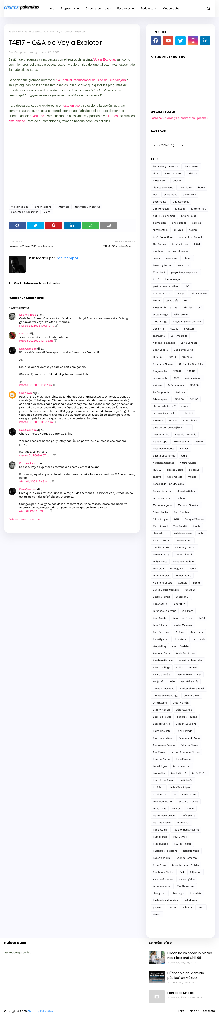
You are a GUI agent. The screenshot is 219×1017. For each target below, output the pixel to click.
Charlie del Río (161, 547)
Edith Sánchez (189, 342)
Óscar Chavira (161, 434)
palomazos (189, 194)
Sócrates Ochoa (186, 490)
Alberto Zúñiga (161, 667)
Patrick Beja (160, 836)
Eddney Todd (27, 314)
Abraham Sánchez (163, 462)
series (201, 533)
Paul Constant (161, 632)
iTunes (113, 116)
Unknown (25, 393)
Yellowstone (181, 314)
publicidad (187, 413)
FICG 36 (194, 385)
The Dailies (159, 243)
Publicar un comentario (24, 519)
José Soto (158, 787)
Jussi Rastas (160, 794)
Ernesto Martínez (163, 737)
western (180, 498)
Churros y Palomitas (40, 1011)
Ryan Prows (159, 864)
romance (158, 420)
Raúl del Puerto (182, 843)
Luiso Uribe (159, 808)
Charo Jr (190, 589)
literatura (180, 639)
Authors (182, 582)
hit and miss (188, 215)
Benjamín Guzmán (164, 681)
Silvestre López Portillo (185, 864)
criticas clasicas (178, 251)
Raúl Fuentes (181, 512)
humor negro (172, 279)
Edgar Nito (179, 603)
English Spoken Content (187, 321)
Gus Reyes (159, 752)
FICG (155, 194)
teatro (172, 907)
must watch (160, 180)
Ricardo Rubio (183, 575)
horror (156, 300)
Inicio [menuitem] (50, 8)
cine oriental (190, 420)
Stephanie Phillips (163, 872)
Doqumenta (160, 371)
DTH (176, 519)
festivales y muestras (87, 206)
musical (192, 476)
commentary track (164, 413)
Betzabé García (189, 681)
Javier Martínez (182, 766)
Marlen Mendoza (183, 625)
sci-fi (186, 286)
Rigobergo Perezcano (165, 850)
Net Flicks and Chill (164, 215)
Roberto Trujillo (162, 857)
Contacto (209, 1011)
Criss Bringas (160, 519)
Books (196, 582)
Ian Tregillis (176, 568)
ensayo (157, 476)
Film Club (158, 568)
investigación (161, 639)
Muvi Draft (159, 272)
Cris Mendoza (161, 208)
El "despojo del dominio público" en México (185, 975)
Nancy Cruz (182, 822)
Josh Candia (160, 617)
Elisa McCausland (186, 723)
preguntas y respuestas (24, 211)
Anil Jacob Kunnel (186, 667)
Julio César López (180, 787)
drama (201, 187)
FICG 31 (177, 371)
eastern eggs (160, 314)
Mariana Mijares (162, 505)
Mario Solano (182, 441)
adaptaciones (181, 201)
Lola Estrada (160, 625)
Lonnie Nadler (161, 575)
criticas (192, 173)
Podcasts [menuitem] (147, 8)
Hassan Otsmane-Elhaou (185, 752)
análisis (157, 385)
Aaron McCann (161, 653)
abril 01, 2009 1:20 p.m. (34, 511)
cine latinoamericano (165, 258)
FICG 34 (190, 371)
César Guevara (184, 709)
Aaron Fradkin (180, 646)
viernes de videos (163, 187)
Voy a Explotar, (104, 59)
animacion (159, 222)
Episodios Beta (162, 730)
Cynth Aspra (160, 702)
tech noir (187, 907)
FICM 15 (173, 420)
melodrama (190, 900)
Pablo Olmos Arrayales (186, 829)
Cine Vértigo (160, 321)
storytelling (159, 646)
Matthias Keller (162, 822)
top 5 (156, 279)
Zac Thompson (185, 886)
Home (181, 1011)
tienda (157, 914)
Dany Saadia (160, 349)
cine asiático (160, 533)
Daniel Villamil (183, 554)
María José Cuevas (164, 815)
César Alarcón (181, 702)
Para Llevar (185, 187)
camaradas (170, 194)
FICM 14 (171, 356)
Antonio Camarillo (185, 434)
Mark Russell (160, 526)
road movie (198, 639)
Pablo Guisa (160, 829)
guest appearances (164, 455)
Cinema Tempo (161, 596)
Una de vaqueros (183, 349)
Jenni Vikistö (178, 773)
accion (193, 229)
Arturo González (162, 674)
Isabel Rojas (160, 766)
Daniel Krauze (161, 554)
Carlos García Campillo (166, 589)
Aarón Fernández (185, 653)
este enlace (71, 105)
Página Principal (18, 31)
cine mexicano (43, 206)
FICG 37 (157, 469)
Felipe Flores (160, 561)
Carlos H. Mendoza (163, 688)
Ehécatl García (161, 723)
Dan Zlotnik (160, 603)
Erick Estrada (184, 730)
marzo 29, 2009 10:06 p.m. (37, 325)
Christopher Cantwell (192, 688)
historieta (196, 893)
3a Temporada (179, 335)
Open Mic (158, 328)
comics (196, 222)
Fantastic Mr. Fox (180, 992)
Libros (192, 568)
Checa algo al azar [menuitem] (98, 8)
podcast (177, 180)
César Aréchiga (161, 709)
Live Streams (191, 166)
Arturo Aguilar (188, 462)
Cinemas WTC (192, 695)
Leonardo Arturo (162, 801)
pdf (199, 307)
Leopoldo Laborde (188, 801)
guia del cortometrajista (167, 427)
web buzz (183, 265)
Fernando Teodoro (183, 561)
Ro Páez (180, 632)
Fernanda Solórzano (164, 610)
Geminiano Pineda (164, 745)
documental (160, 201)
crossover (194, 469)
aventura (189, 328)
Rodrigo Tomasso (186, 857)
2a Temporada (161, 392)
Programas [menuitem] (68, 8)
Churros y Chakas (185, 547)
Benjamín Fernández (189, 674)
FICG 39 (193, 399)
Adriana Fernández (164, 342)
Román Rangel (180, 243)
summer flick (160, 229)
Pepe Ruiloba (160, 843)
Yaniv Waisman (162, 886)
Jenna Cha (159, 773)
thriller (188, 307)
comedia (180, 208)
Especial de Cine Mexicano (168, 483)
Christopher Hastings (165, 695)
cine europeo (179, 222)
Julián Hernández (183, 617)
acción (199, 441)
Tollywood (195, 872)
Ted (182, 872)
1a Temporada (176, 385)
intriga (180, 293)
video (47, 211)
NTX (186, 300)
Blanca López (160, 441)
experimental (160, 378)
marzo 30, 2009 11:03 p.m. (36, 422)
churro (187, 258)
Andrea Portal (184, 540)
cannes (184, 448)
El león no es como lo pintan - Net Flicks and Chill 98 (191, 955)
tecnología (172, 300)
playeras (158, 907)
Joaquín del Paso (163, 780)
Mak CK (176, 808)
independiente (193, 378)
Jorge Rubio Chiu (163, 236)
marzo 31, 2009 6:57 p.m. (36, 455)
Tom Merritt (180, 526)
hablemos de (174, 476)
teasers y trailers (162, 265)
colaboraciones (183, 533)
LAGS (202, 617)
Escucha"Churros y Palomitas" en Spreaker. (179, 118)
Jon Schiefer (186, 780)
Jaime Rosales (198, 293)
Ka (174, 794)
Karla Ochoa (189, 794)
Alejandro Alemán (163, 363)
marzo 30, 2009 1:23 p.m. (36, 385)
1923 (176, 378)
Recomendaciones (163, 448)
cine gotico (159, 893)
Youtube (38, 116)
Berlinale (180, 392)
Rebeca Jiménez (162, 490)
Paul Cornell (180, 836)
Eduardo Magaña (187, 716)
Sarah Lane (196, 632)
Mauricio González (189, 505)
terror (201, 907)
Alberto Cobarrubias (191, 660)
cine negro (178, 893)
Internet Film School (190, 236)
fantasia (187, 356)
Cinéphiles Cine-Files (191, 363)
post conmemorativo (165, 286)
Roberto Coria (191, 850)
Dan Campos (17, 52)
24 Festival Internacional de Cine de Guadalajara (91, 80)
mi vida (178, 229)
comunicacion (161, 498)
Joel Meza (187, 610)
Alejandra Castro (162, 582)
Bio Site (194, 1011)
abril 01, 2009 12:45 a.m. (35, 481)
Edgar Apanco (161, 399)
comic (185, 406)
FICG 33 (157, 356)
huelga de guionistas (165, 900)
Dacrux (24, 333)
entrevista (63, 206)
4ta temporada (39, 31)
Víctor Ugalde (187, 879)
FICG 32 (174, 328)
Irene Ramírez (184, 759)
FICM (197, 243)
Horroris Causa (161, 759)
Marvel (190, 808)
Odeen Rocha (160, 512)
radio (184, 455)
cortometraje (198, 208)
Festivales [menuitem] (124, 8)
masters (158, 251)
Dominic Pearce (162, 716)
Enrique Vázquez (194, 519)
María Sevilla (187, 815)
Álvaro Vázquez (162, 540)
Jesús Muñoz (199, 773)
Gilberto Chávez (190, 745)
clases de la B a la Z (164, 406)
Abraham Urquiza (163, 660)
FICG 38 (179, 399)
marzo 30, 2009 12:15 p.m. (36, 341)
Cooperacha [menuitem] (171, 8)
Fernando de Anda (189, 737)
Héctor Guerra (175, 469)
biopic (196, 526)
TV (189, 427)
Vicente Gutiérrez (163, 879)
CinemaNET (182, 596)
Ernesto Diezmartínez (165, 307)
